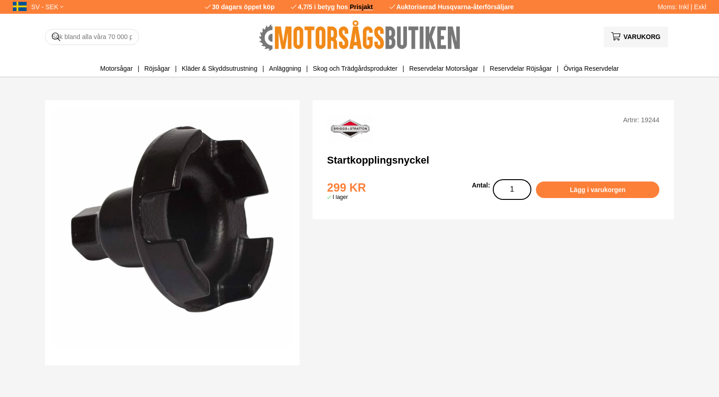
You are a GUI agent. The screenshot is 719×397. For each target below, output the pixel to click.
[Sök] (92, 37)
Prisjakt (361, 7)
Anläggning (285, 68)
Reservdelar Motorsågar (443, 68)
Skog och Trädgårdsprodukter (355, 68)
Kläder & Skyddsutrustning (219, 68)
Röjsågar (157, 68)
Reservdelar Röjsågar (521, 68)
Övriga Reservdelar (591, 68)
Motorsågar (116, 68)
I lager (340, 197)
